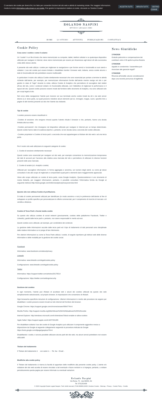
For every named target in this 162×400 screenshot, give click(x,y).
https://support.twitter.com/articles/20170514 (43, 274)
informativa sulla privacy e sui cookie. (30, 8)
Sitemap (103, 386)
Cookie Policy (117, 386)
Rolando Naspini (81, 24)
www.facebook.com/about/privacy (39, 251)
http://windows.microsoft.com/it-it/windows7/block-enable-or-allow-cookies (59, 316)
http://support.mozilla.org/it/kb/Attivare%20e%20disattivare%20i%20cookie (57, 311)
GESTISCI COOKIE (155, 8)
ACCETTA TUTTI (126, 7)
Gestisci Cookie (94, 386)
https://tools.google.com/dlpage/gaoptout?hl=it (35, 330)
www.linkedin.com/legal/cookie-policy (41, 260)
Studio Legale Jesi (81, 28)
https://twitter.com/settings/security (43, 278)
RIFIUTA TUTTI (142, 7)
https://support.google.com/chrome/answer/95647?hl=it (51, 306)
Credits (125, 386)
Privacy (109, 386)
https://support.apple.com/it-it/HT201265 (43, 320)
